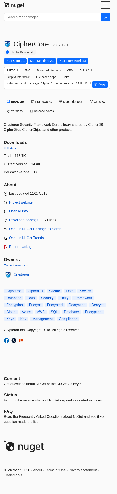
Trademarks (13, 475)
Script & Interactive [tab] (18, 77)
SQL (54, 312)
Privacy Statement (83, 470)
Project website (21, 202)
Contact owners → (16, 265)
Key (23, 319)
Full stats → (12, 148)
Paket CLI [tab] (86, 70)
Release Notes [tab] (42, 111)
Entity (64, 298)
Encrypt (35, 305)
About (37, 470)
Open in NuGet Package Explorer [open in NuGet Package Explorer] (35, 229)
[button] (100, 84)
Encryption (15, 305)
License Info (18, 211)
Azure (26, 312)
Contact (12, 378)
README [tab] (15, 101)
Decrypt (98, 305)
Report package (21, 247)
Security (47, 298)
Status (10, 395)
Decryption (77, 305)
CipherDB (35, 291)
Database (14, 298)
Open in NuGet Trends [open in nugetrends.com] (26, 238)
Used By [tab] (97, 101)
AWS (41, 312)
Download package (24, 220)
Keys (10, 319)
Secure (54, 291)
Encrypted (55, 305)
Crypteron (21, 274)
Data (70, 291)
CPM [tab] (70, 70)
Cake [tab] (66, 77)
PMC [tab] (27, 70)
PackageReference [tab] (49, 70)
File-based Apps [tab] (46, 77)
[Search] (105, 17)
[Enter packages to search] (52, 17)
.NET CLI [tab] (12, 70)
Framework (83, 298)
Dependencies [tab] (70, 101)
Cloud (11, 312)
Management (43, 319)
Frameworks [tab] (41, 101)
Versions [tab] (15, 111)
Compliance (68, 319)
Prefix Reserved (22, 52)
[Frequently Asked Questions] (8, 411)
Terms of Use (55, 470)
